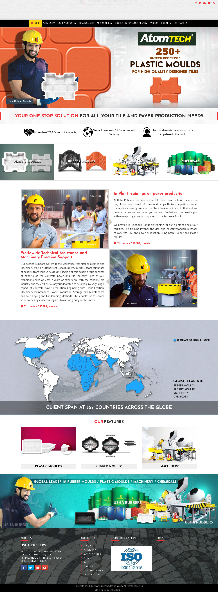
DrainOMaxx (86, 23)
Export (166, 23)
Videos (154, 23)
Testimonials (92, 577)
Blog (86, 565)
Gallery (88, 573)
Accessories (104, 23)
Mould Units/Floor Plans (131, 23)
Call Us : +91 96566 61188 (199, 10)
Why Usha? (49, 23)
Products (89, 557)
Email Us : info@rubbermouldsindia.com (190, 14)
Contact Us (180, 23)
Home (35, 23)
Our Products (67, 23)
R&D (85, 569)
